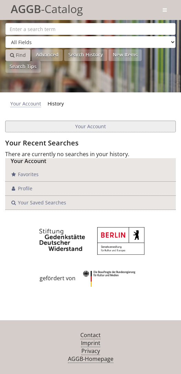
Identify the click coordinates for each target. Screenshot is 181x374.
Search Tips (23, 66)
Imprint (90, 343)
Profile (21, 188)
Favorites (24, 174)
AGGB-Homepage (90, 359)
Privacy (90, 351)
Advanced (47, 54)
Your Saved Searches (38, 202)
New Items (125, 54)
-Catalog (47, 7)
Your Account (25, 103)
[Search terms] (90, 29)
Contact (90, 335)
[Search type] (90, 42)
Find (18, 55)
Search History (85, 54)
